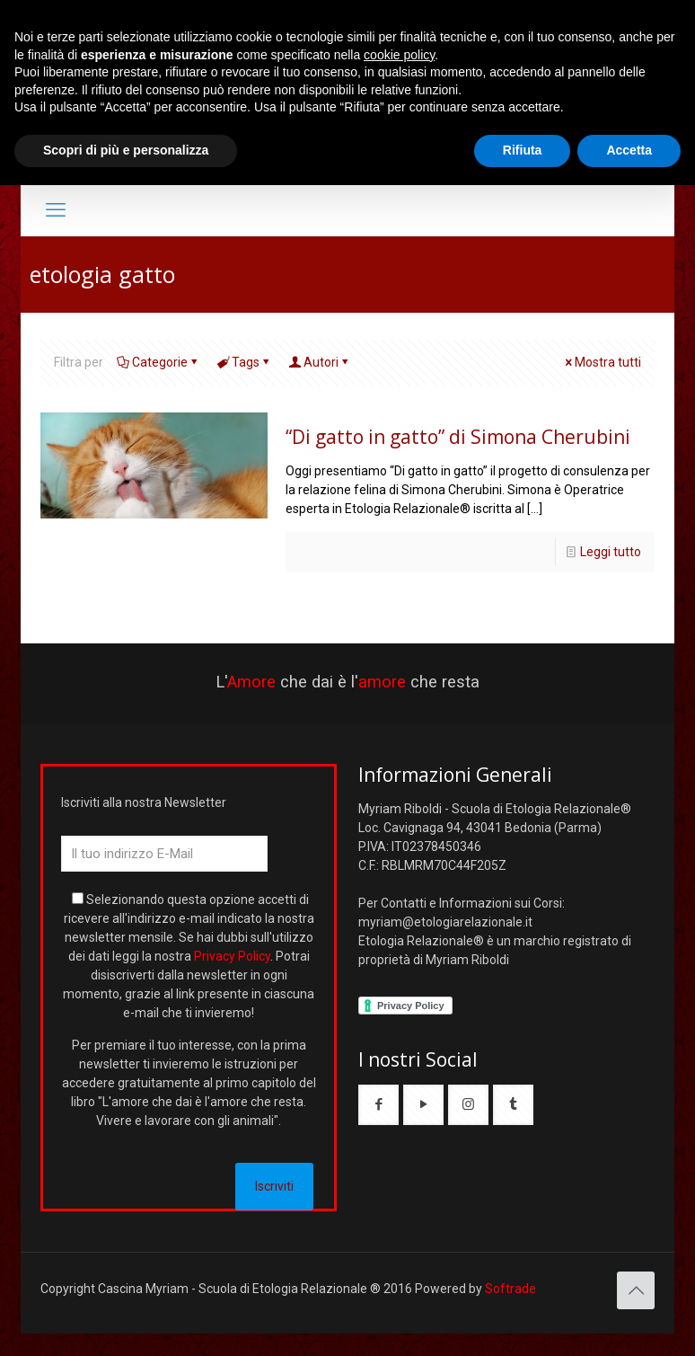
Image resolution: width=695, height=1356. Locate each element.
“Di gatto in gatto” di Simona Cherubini (458, 436)
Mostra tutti (601, 362)
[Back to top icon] (636, 1290)
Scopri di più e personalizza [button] (125, 150)
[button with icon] (378, 1105)
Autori (319, 362)
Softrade (510, 1288)
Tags (244, 362)
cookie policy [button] (399, 55)
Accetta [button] (629, 150)
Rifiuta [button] (522, 150)
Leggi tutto (610, 552)
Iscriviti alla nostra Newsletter (143, 802)
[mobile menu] (55, 210)
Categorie (158, 362)
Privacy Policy (232, 956)
